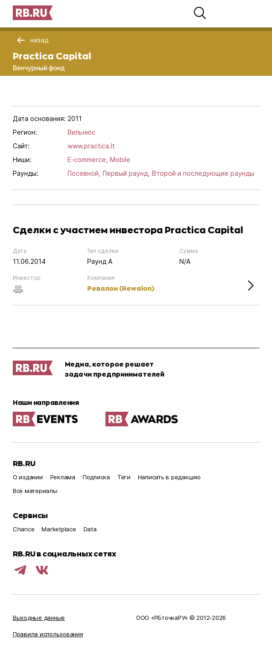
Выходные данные (39, 617)
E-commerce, (88, 159)
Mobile (120, 159)
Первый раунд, (126, 173)
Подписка (96, 477)
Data (90, 529)
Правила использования (48, 634)
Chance (23, 529)
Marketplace (59, 529)
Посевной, (84, 173)
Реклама (62, 477)
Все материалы (35, 490)
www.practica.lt (91, 146)
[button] (200, 12)
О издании (28, 477)
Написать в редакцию (169, 477)
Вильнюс (81, 132)
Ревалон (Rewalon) (120, 288)
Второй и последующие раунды (203, 173)
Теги (124, 477)
